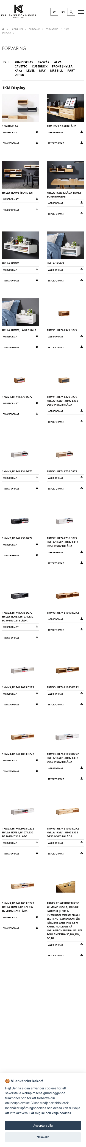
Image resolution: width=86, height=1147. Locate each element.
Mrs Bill (56, 70)
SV (54, 11)
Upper (19, 74)
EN (63, 11)
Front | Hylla (62, 66)
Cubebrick (39, 66)
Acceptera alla (43, 1125)
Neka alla (43, 1137)
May (42, 70)
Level (30, 70)
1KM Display (24, 62)
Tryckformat (20, 143)
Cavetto (21, 66)
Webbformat (20, 132)
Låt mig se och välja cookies (50, 1113)
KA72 (18, 70)
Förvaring (52, 29)
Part (71, 70)
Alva (58, 62)
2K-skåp (44, 62)
